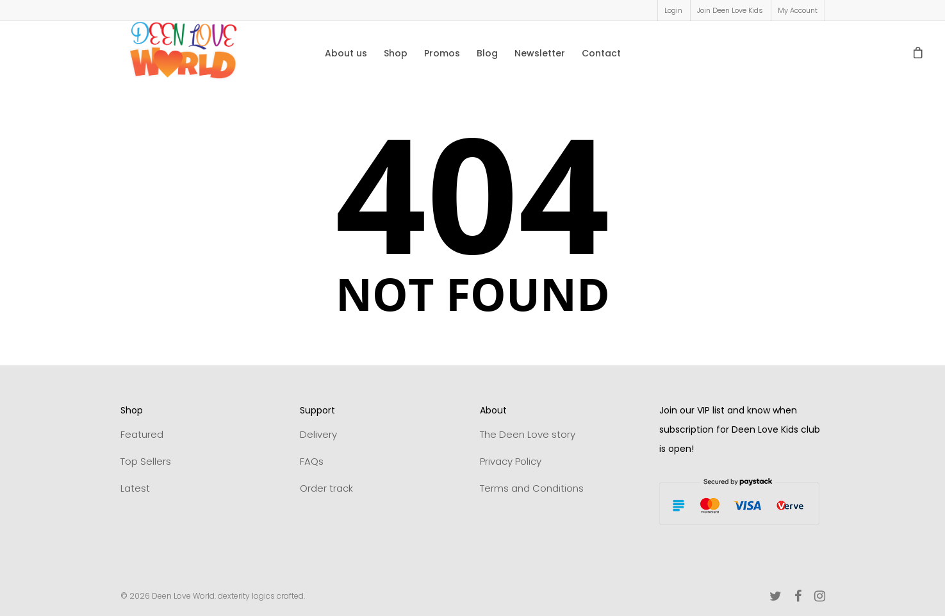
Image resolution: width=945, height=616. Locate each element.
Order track (326, 488)
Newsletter (539, 53)
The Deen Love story (527, 434)
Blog (487, 53)
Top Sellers (145, 461)
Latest (135, 488)
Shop (395, 53)
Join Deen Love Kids (730, 10)
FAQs (312, 461)
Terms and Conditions (532, 488)
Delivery (318, 434)
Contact (601, 53)
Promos (442, 53)
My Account (798, 10)
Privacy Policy (510, 461)
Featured (141, 434)
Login (673, 10)
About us (346, 53)
